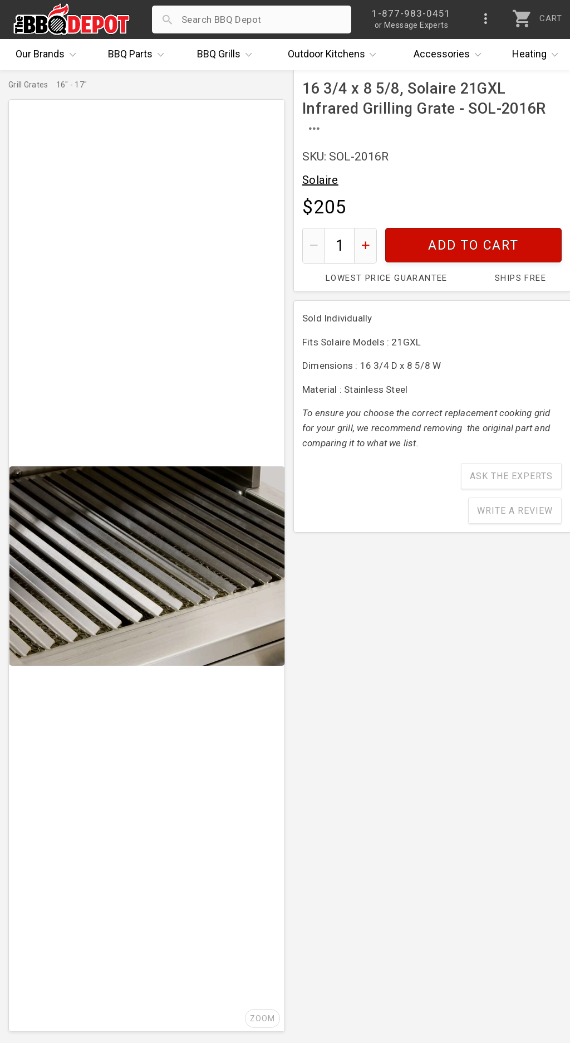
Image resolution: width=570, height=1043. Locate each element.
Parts (138, 54)
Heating (537, 54)
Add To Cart (473, 245)
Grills (227, 54)
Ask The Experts (511, 476)
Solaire (320, 180)
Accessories (450, 54)
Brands (48, 54)
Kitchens (335, 54)
